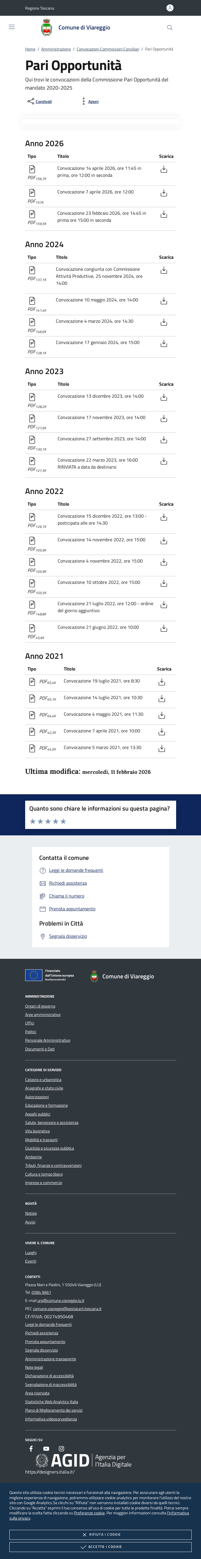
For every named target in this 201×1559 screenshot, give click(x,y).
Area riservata (37, 1393)
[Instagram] (61, 1449)
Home (30, 49)
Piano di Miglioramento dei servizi (54, 1410)
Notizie (31, 1213)
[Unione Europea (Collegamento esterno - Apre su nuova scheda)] (51, 976)
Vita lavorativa (37, 1131)
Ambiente (33, 1157)
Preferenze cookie (89, 1513)
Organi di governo (40, 1006)
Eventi (30, 1261)
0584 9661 (41, 1292)
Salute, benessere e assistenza (51, 1122)
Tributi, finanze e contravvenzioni (53, 1165)
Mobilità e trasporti (41, 1139)
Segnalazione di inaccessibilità (51, 1384)
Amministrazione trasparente (50, 1359)
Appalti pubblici (37, 1114)
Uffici (29, 1023)
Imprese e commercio (43, 1182)
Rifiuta (100, 1534)
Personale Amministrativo (47, 1040)
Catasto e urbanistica (43, 1079)
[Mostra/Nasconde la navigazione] (11, 26)
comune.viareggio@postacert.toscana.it (67, 1308)
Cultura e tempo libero (44, 1174)
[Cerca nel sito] (170, 27)
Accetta (100, 1547)
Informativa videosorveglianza (51, 1419)
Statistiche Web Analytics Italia (51, 1402)
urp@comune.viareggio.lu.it (60, 1300)
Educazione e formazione (46, 1105)
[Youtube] (46, 1449)
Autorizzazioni (37, 1097)
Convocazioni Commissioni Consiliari (108, 49)
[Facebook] (31, 1449)
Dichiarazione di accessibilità (49, 1376)
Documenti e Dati (40, 1049)
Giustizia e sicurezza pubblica (49, 1148)
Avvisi (30, 1222)
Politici (30, 1032)
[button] (39, 8)
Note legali (34, 1367)
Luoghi (31, 1252)
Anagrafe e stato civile (44, 1088)
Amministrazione (56, 49)
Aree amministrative (43, 1014)
